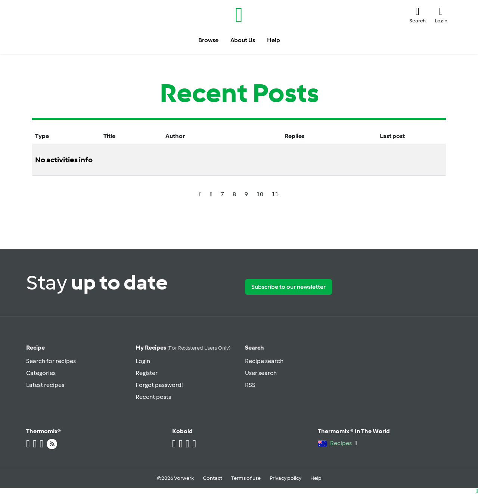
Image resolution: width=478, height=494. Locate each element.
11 (275, 194)
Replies (294, 136)
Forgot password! (159, 384)
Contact (212, 478)
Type (42, 136)
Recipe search (264, 361)
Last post (392, 136)
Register (147, 372)
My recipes (183, 347)
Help (316, 478)
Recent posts (153, 396)
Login (143, 361)
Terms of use (246, 478)
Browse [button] (208, 40)
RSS (250, 384)
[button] (417, 15)
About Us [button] (242, 40)
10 (260, 194)
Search (254, 347)
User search (261, 372)
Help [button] (273, 40)
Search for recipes (51, 361)
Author (175, 136)
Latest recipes (45, 384)
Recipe (35, 347)
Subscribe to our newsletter (288, 286)
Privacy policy (285, 478)
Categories (41, 372)
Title (109, 136)
